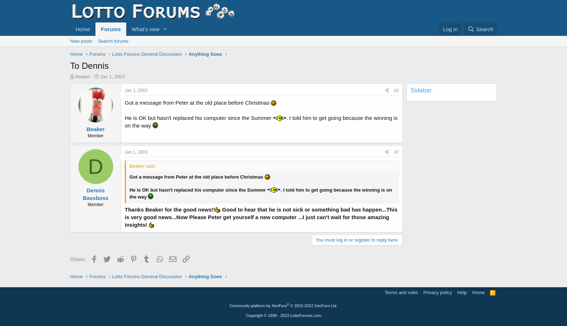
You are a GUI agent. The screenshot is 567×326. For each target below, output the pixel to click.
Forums (111, 29)
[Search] (480, 29)
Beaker (83, 76)
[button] (165, 29)
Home (83, 29)
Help (462, 292)
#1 (396, 90)
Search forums (113, 41)
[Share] (387, 91)
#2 (396, 152)
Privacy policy (437, 292)
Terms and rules (401, 292)
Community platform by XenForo (283, 306)
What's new (145, 29)
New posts (81, 41)
